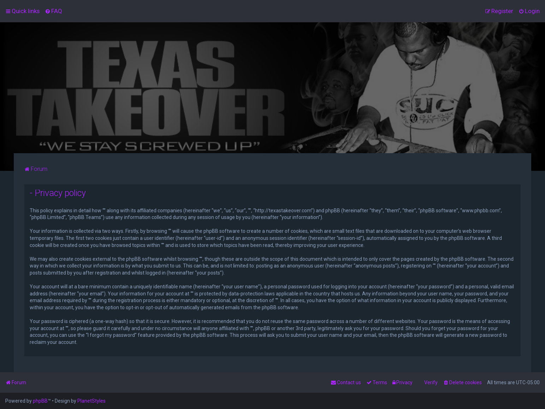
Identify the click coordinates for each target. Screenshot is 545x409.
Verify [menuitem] (431, 382)
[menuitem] (53, 11)
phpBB (40, 401)
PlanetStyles (91, 401)
